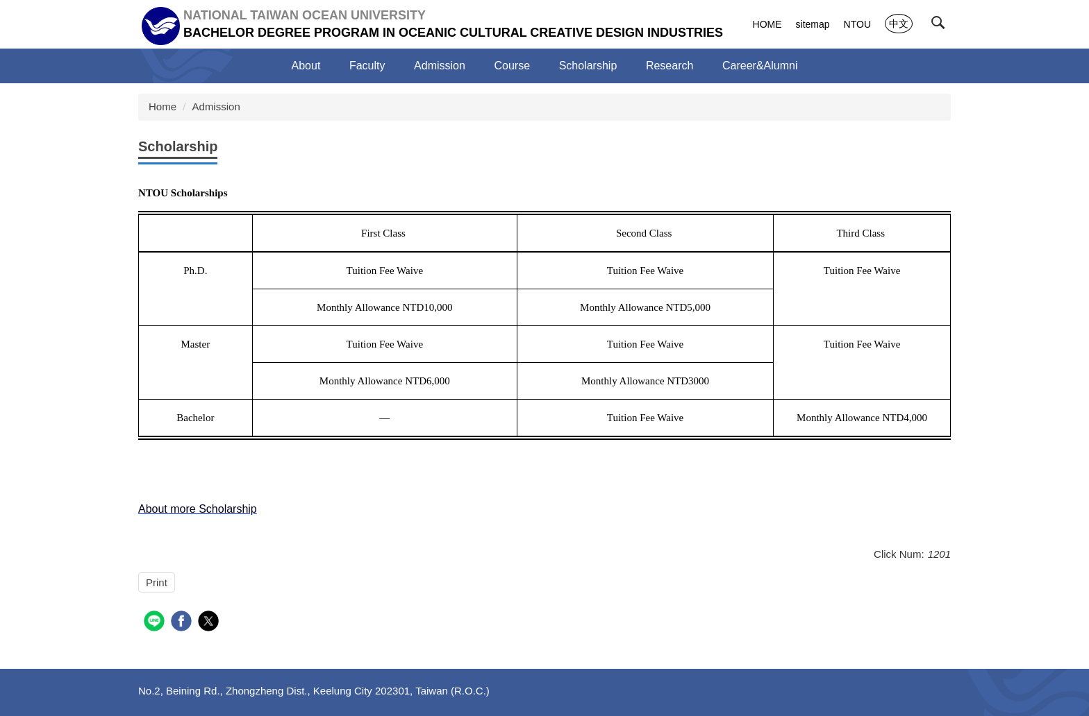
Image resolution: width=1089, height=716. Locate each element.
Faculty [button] (367, 65)
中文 (898, 23)
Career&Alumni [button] (759, 65)
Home (162, 106)
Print (156, 582)
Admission (216, 106)
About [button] (306, 65)
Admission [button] (439, 65)
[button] (941, 25)
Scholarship (177, 146)
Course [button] (512, 65)
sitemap (813, 24)
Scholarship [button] (588, 65)
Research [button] (669, 65)
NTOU (857, 24)
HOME (767, 24)
